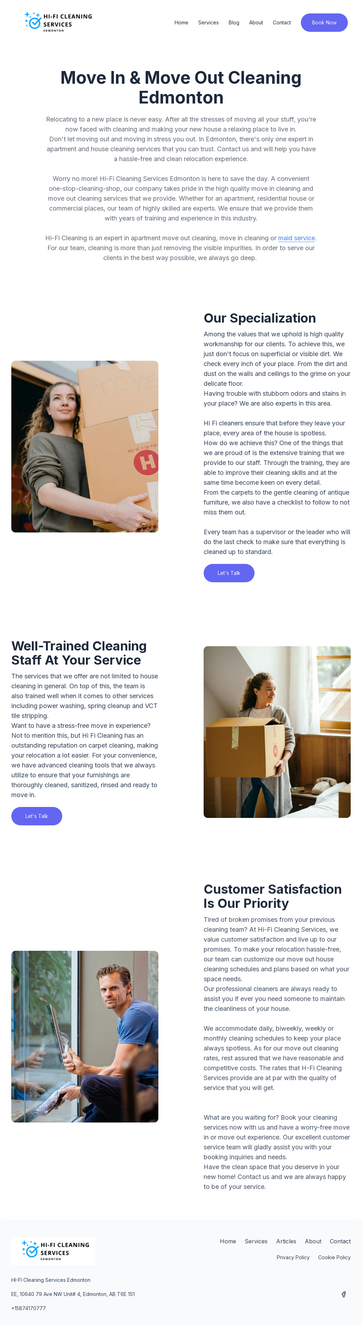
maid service (296, 238)
